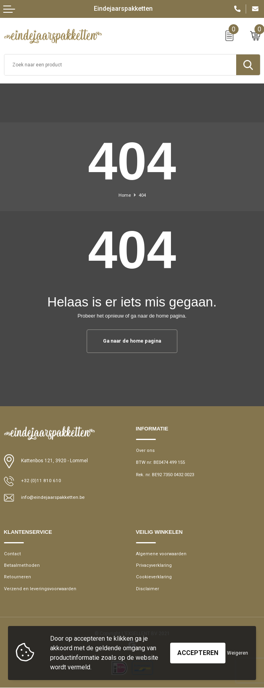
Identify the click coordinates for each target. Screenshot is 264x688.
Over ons (145, 450)
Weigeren (237, 653)
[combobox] (120, 64)
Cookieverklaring (153, 577)
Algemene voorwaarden (160, 553)
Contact (11, 553)
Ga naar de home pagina (132, 341)
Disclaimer (147, 588)
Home (124, 195)
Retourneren (16, 577)
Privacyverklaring (153, 565)
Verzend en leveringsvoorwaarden (38, 588)
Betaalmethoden (20, 565)
